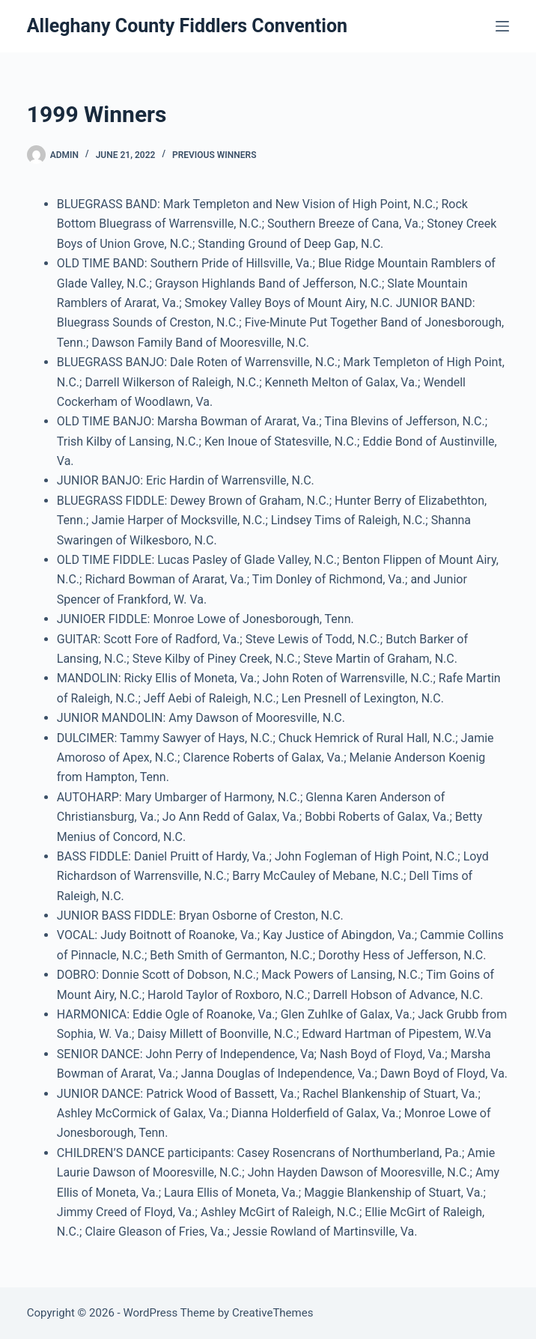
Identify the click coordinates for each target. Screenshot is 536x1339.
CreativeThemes (273, 1313)
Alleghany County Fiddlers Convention (187, 26)
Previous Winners (214, 155)
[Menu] (502, 26)
